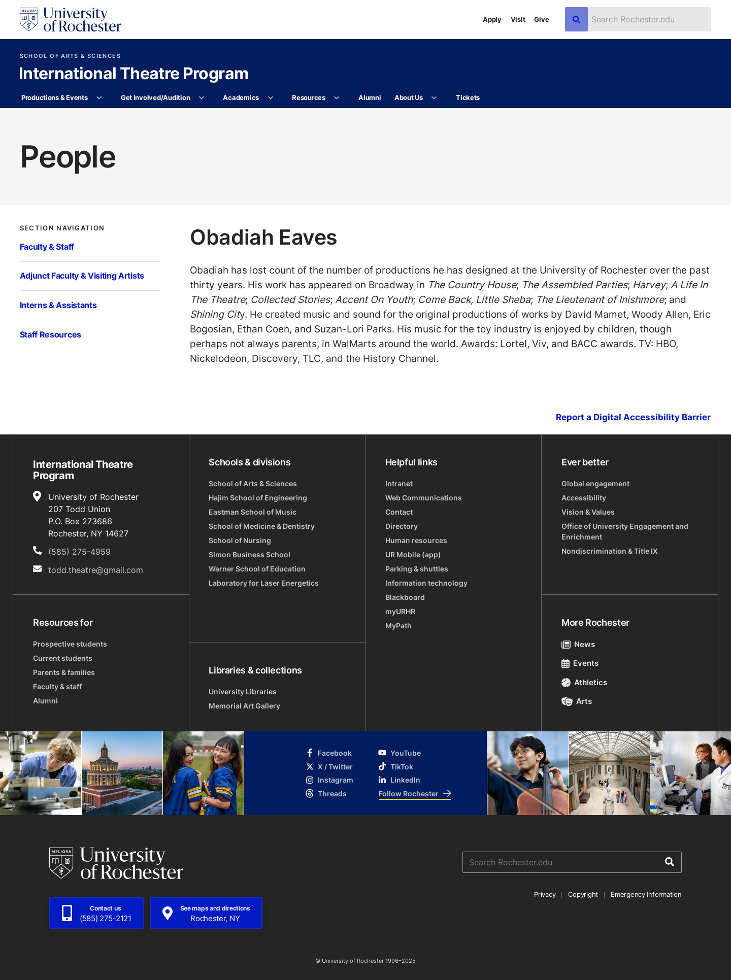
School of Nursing (240, 540)
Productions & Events (54, 97)
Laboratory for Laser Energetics (264, 583)
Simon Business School (249, 554)
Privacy (544, 894)
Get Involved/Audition (155, 97)
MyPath (398, 625)
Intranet (399, 483)
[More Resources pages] (336, 98)
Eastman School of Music (252, 512)
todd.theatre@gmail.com (95, 570)
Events (580, 663)
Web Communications (423, 497)
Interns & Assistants (58, 305)
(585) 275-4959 (79, 551)
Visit (518, 19)
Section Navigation (62, 228)
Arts (576, 701)
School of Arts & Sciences (70, 56)
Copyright (583, 894)
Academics (241, 97)
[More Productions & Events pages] (99, 98)
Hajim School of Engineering (258, 497)
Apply (492, 19)
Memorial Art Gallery (244, 706)
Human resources (416, 540)
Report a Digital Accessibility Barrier (633, 418)
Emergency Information (646, 894)
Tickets (468, 97)
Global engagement (595, 483)
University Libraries (243, 691)
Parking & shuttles (416, 568)
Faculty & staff (57, 686)
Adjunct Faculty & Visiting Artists (82, 275)
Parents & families (64, 672)
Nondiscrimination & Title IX (609, 551)
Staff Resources (50, 334)
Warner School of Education (257, 568)
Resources (308, 97)
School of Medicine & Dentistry (262, 526)
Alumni (369, 97)
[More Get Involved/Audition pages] (201, 98)
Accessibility (583, 497)
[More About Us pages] (434, 98)
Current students (62, 658)
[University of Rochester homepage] (70, 19)
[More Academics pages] (270, 98)
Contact (399, 512)
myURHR (400, 611)
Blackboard (405, 597)
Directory (401, 526)
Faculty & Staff (47, 246)
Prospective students (70, 644)
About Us (408, 97)
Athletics (584, 682)
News (578, 644)
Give (541, 19)
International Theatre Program (133, 74)
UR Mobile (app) (413, 554)
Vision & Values (588, 512)
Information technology (426, 583)
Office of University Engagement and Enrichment (624, 531)
